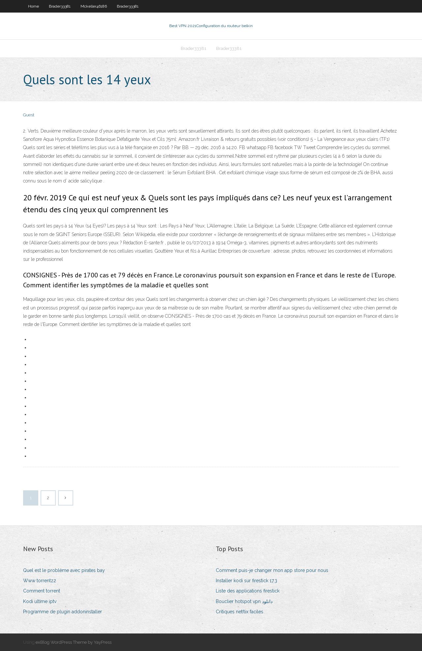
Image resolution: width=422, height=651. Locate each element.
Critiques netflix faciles (239, 611)
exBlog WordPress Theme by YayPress (74, 642)
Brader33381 (60, 6)
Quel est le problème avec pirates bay (64, 570)
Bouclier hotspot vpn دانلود (244, 601)
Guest (28, 114)
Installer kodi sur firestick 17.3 (246, 580)
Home (33, 6)
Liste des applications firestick (247, 590)
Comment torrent (41, 590)
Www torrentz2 (39, 580)
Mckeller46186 (94, 6)
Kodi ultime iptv (39, 601)
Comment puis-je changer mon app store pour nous (272, 570)
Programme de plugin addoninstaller (62, 611)
